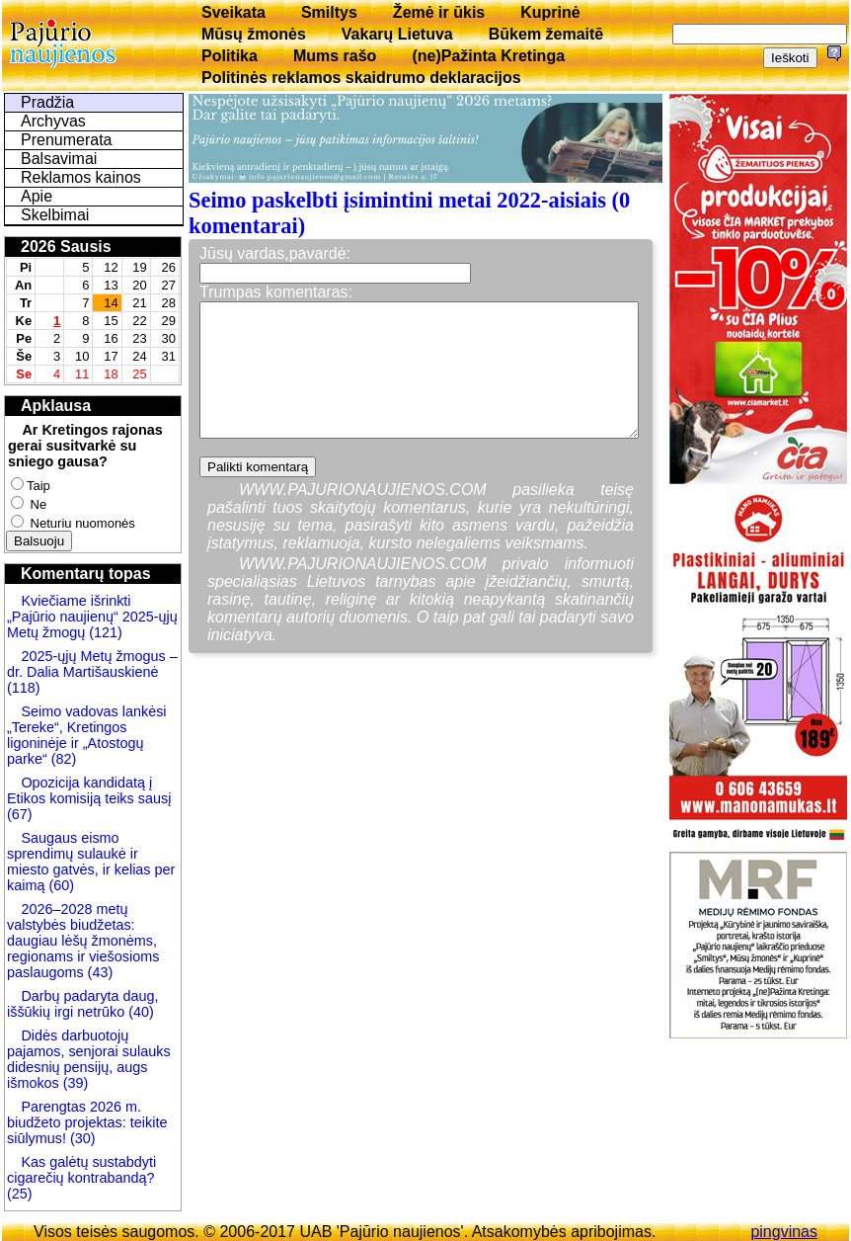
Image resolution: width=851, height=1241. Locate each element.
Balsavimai (59, 158)
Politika (229, 55)
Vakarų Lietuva (397, 34)
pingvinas (783, 1231)
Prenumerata (67, 139)
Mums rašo (334, 55)
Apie (36, 196)
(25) (20, 1193)
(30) (81, 1138)
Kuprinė (550, 12)
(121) (105, 632)
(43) (99, 972)
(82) (64, 759)
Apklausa (56, 405)
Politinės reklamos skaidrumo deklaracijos (361, 77)
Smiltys (329, 12)
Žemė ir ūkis (439, 12)
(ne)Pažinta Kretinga (488, 55)
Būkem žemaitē (546, 34)
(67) (20, 814)
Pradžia (47, 102)
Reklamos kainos (81, 177)
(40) (139, 1012)
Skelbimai (55, 215)
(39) (74, 1083)
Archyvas (53, 121)
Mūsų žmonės (253, 34)
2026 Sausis (66, 246)
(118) (23, 688)
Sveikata (233, 12)
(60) (59, 885)
